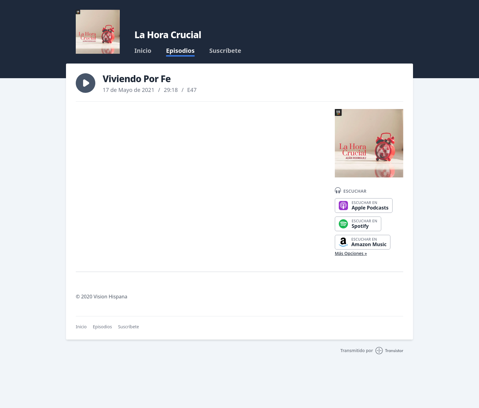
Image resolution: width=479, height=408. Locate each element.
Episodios (180, 51)
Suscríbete (225, 51)
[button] (85, 83)
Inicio (143, 51)
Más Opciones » (351, 253)
